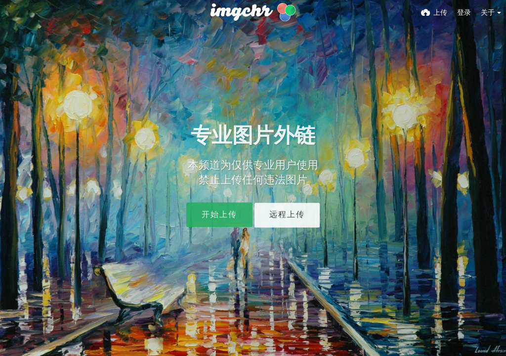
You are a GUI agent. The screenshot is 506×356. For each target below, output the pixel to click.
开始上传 (219, 215)
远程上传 (287, 215)
